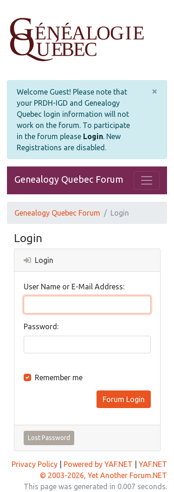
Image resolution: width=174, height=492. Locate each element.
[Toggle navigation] (147, 180)
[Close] (154, 91)
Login (93, 136)
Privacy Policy (35, 464)
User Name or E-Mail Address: (74, 286)
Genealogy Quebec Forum (68, 179)
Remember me (59, 377)
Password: (41, 326)
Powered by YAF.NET (98, 464)
